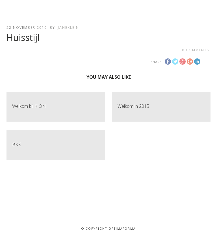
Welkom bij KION (29, 106)
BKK (16, 144)
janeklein (68, 27)
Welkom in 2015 (133, 106)
